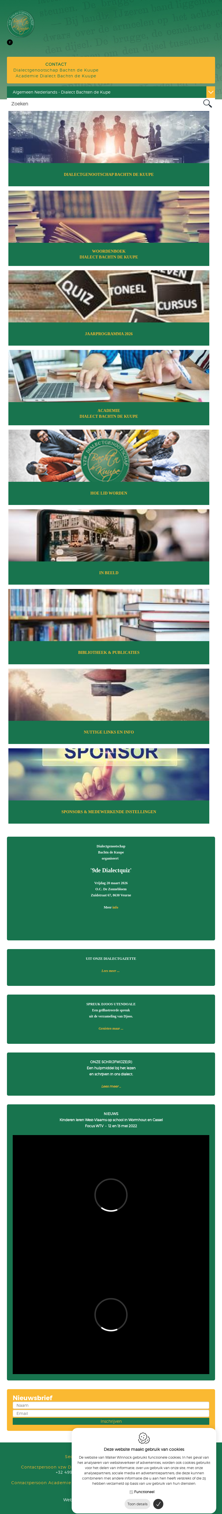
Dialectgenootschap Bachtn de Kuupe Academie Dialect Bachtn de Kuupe (56, 70)
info (115, 907)
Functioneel (144, 1487)
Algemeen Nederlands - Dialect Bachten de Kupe (61, 92)
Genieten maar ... (111, 1028)
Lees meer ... (110, 971)
